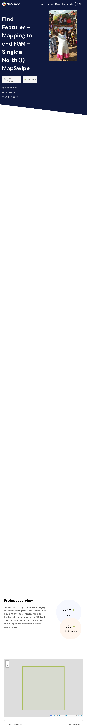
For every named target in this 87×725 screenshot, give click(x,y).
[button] (7, 662)
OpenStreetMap (63, 716)
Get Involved (47, 3)
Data (57, 3)
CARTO (79, 716)
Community (67, 3)
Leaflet (53, 716)
